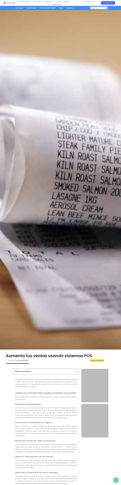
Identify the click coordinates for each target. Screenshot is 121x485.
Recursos (49, 1)
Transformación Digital (48, 8)
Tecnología (19, 8)
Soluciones (37, 1)
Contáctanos (89, 1)
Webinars (69, 8)
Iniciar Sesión (57, 4)
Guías (61, 8)
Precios (58, 1)
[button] (77, 371)
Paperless (94, 360)
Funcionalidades (24, 1)
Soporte (66, 1)
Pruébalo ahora (95, 393)
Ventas (101, 360)
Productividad (31, 8)
